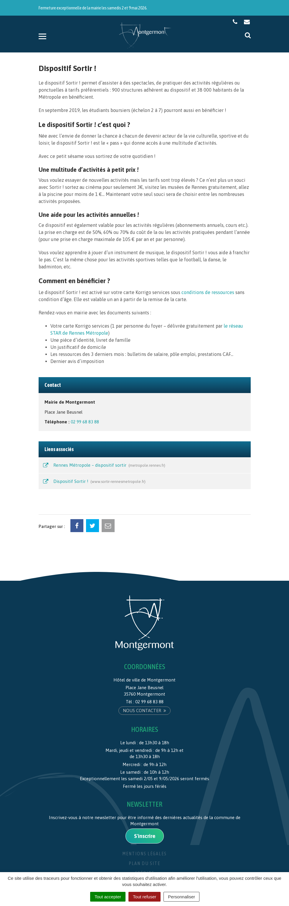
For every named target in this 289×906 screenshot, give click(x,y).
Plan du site (144, 863)
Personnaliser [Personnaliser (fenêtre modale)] (181, 896)
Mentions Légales (144, 853)
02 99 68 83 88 (85, 421)
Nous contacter (144, 710)
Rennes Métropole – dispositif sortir (103, 465)
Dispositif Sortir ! (94, 482)
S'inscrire (144, 836)
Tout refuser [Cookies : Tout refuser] (144, 896)
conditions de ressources (207, 292)
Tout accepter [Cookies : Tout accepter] (108, 896)
